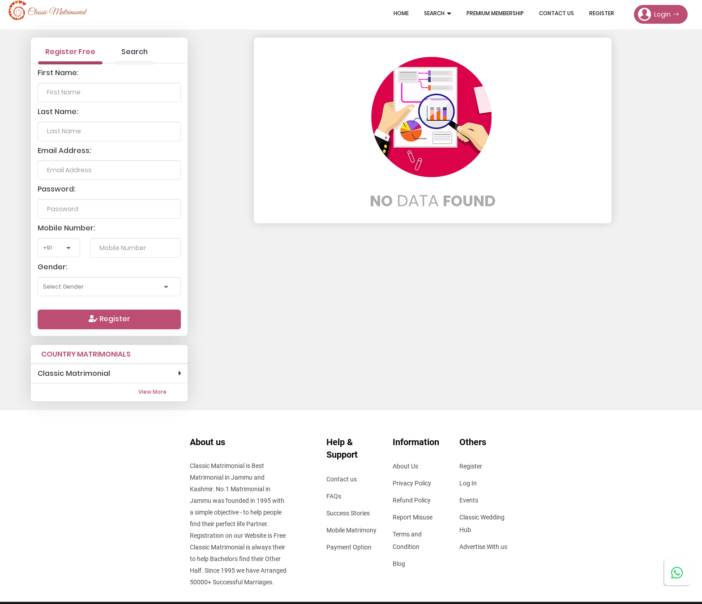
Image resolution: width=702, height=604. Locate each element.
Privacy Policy (412, 483)
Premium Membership (495, 13)
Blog (399, 563)
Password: (57, 189)
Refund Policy (412, 500)
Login (658, 14)
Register (601, 13)
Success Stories (348, 513)
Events (468, 500)
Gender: (53, 267)
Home (401, 13)
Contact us (341, 479)
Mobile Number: (66, 228)
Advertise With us (483, 546)
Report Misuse (412, 517)
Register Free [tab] (70, 52)
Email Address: (64, 150)
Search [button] (437, 13)
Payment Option (349, 547)
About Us (405, 466)
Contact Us (556, 13)
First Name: (58, 73)
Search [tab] (134, 52)
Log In (468, 483)
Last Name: (58, 111)
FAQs (333, 496)
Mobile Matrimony (351, 530)
